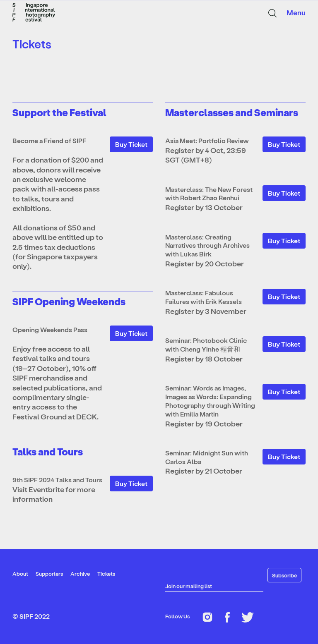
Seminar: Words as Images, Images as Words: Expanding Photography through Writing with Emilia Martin (210, 400)
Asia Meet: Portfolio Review (207, 140)
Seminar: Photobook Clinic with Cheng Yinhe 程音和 (206, 344)
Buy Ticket (131, 144)
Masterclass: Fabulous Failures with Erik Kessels (203, 297)
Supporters (49, 573)
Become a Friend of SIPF (49, 140)
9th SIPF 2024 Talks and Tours (57, 480)
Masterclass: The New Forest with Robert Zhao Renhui (209, 193)
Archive (80, 573)
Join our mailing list (188, 586)
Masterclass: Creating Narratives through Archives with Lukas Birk (207, 245)
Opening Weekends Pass (49, 329)
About (20, 573)
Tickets (106, 573)
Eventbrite (47, 489)
